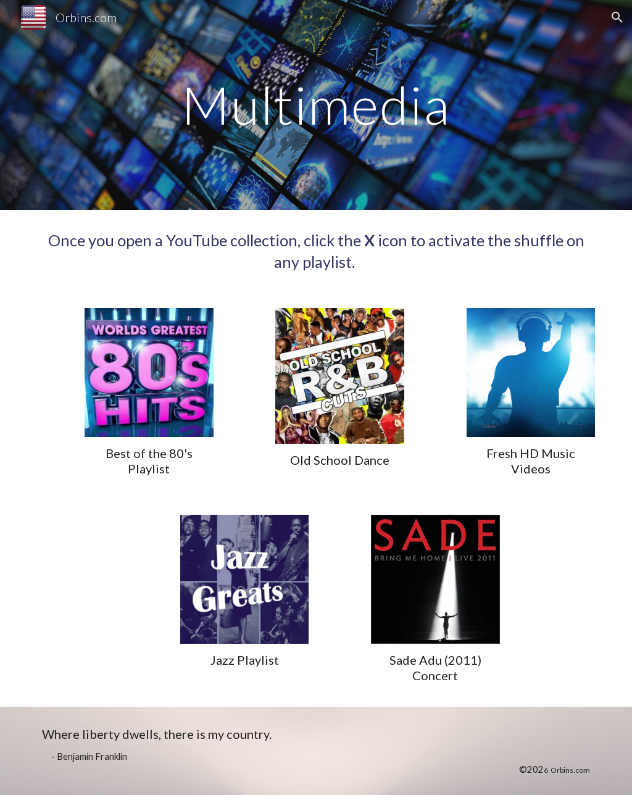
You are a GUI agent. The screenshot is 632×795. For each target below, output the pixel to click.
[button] (617, 17)
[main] (315, 104)
